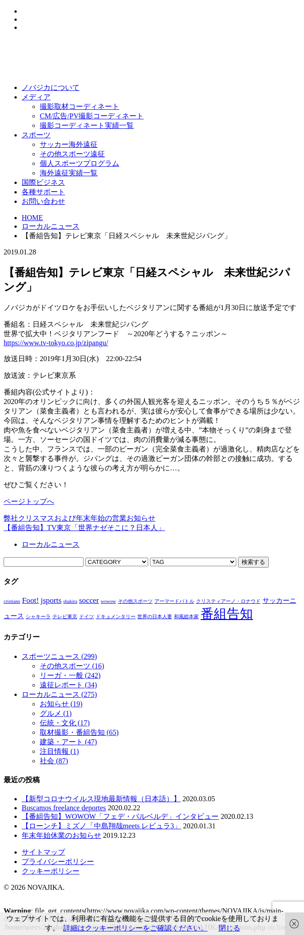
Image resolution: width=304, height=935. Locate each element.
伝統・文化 (65, 723)
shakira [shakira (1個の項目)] (70, 601)
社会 (54, 761)
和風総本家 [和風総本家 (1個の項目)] (186, 616)
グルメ (56, 713)
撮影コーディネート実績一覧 (87, 125)
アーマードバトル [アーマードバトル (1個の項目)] (174, 601)
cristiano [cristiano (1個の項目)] (12, 601)
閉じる (229, 928)
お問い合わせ (43, 201)
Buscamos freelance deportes (64, 808)
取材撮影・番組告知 (79, 732)
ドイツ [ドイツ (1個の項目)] (86, 616)
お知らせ (61, 704)
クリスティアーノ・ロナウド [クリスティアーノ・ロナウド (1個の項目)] (228, 601)
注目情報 (59, 751)
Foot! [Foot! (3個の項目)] (30, 600)
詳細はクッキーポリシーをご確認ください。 (135, 928)
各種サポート (43, 192)
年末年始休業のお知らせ (61, 835)
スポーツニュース (59, 656)
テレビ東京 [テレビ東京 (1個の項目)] (64, 616)
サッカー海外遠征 (69, 144)
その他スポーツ (72, 666)
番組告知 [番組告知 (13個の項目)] (227, 613)
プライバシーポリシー (58, 861)
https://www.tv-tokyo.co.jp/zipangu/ (56, 343)
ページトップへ (29, 501)
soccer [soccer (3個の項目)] (89, 600)
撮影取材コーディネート (79, 106)
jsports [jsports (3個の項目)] (51, 600)
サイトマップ (43, 852)
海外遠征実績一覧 (69, 173)
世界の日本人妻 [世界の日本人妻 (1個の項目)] (154, 616)
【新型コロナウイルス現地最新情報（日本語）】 (101, 799)
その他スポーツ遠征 (72, 154)
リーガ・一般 (70, 675)
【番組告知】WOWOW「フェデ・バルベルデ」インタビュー (120, 816)
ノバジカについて (51, 87)
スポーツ (36, 135)
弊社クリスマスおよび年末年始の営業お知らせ (79, 518)
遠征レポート (68, 685)
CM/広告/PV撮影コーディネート (92, 116)
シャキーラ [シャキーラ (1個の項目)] (38, 616)
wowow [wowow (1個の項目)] (108, 601)
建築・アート (68, 742)
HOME (32, 217)
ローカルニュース (51, 226)
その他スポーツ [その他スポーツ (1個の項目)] (135, 601)
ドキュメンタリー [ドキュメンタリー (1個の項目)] (116, 616)
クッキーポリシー (51, 871)
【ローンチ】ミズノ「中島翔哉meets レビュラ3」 (101, 826)
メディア (36, 97)
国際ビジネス (43, 182)
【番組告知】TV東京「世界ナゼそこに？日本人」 (84, 527)
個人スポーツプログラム (79, 163)
